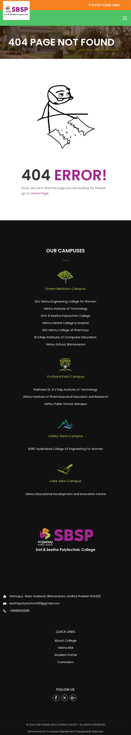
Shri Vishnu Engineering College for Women (65, 301)
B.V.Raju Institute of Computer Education (65, 337)
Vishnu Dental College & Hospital (65, 323)
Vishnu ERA (66, 647)
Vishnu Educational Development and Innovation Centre (65, 494)
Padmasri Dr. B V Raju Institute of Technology (65, 390)
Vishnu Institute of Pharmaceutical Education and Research (65, 397)
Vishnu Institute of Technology (65, 309)
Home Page (40, 193)
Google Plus (73, 698)
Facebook (56, 698)
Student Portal (65, 655)
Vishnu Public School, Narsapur (65, 404)
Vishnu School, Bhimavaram (65, 344)
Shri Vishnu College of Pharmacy (65, 330)
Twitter (65, 698)
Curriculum (65, 662)
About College (66, 640)
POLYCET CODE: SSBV (104, 5)
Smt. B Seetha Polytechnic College (65, 316)
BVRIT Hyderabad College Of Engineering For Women (65, 449)
